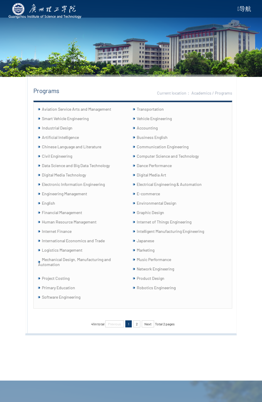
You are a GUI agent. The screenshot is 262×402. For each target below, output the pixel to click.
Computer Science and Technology (172, 156)
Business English (156, 137)
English (53, 203)
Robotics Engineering (160, 287)
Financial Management (66, 212)
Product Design (155, 278)
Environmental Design (161, 203)
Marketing (150, 250)
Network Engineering (159, 268)
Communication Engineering (167, 146)
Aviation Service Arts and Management (81, 109)
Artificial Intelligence (64, 137)
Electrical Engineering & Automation (173, 184)
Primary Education (63, 287)
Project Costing (60, 278)
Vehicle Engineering (158, 118)
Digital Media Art (155, 174)
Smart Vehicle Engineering (69, 118)
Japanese (149, 240)
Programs (228, 92)
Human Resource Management (73, 221)
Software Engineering (65, 297)
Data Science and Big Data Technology (80, 165)
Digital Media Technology (68, 174)
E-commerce (152, 193)
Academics (206, 92)
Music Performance (158, 259)
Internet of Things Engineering (168, 221)
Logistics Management (66, 250)
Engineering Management (69, 193)
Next (152, 324)
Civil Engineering (61, 156)
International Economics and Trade (77, 240)
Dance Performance (158, 165)
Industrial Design (61, 127)
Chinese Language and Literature (76, 146)
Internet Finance (61, 231)
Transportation (154, 109)
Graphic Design (154, 212)
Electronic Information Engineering (77, 184)
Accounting (151, 127)
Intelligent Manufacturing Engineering (174, 231)
